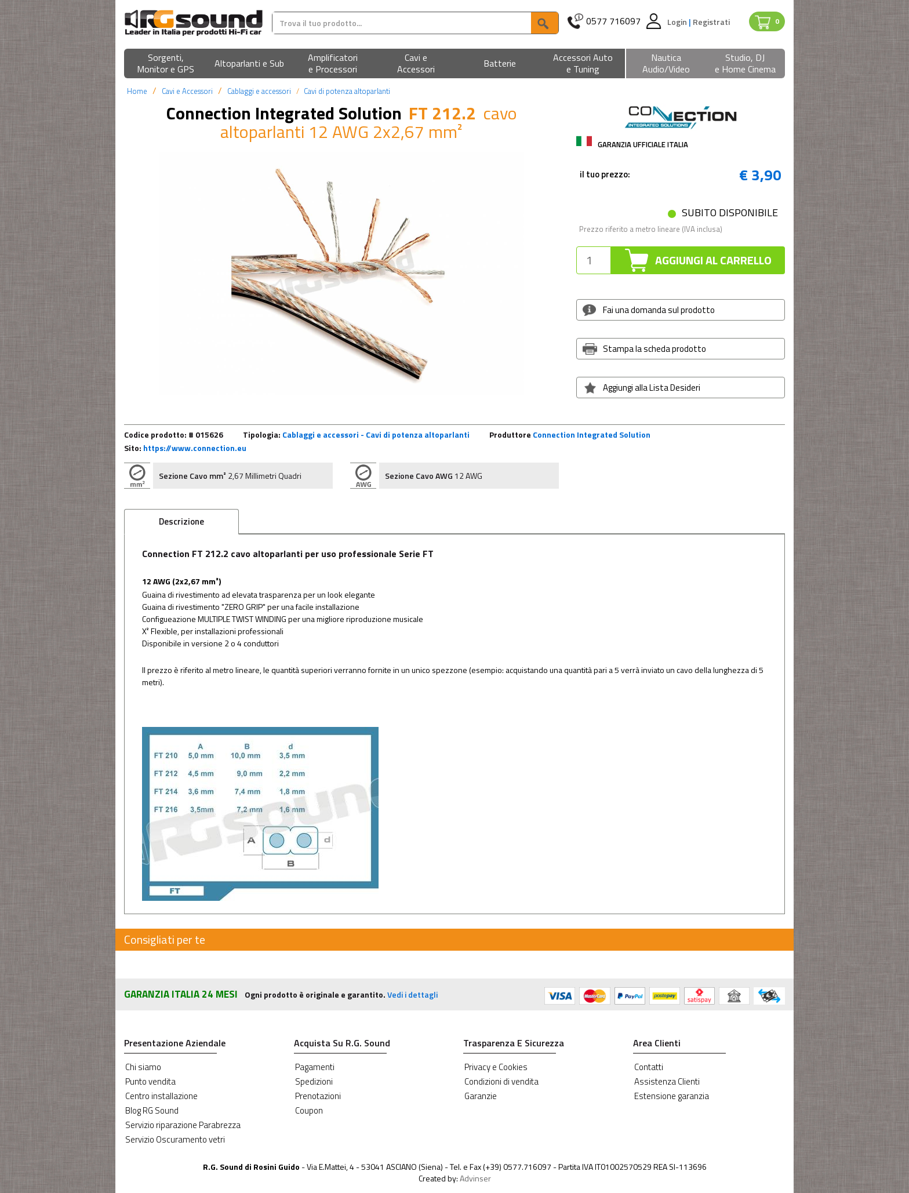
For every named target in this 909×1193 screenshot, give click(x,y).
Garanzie (480, 1096)
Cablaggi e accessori (259, 91)
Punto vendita (150, 1081)
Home (137, 91)
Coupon (309, 1110)
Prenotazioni (318, 1096)
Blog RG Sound (152, 1110)
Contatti (648, 1067)
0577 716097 (613, 21)
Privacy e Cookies (496, 1067)
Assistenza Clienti (667, 1081)
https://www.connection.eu (194, 448)
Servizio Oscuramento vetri (175, 1139)
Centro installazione (161, 1096)
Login (678, 22)
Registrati (711, 22)
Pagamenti (314, 1067)
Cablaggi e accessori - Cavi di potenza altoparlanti (376, 434)
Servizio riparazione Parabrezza (183, 1125)
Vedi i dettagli (412, 994)
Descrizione (181, 521)
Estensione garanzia (671, 1096)
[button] (165, 64)
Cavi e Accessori (187, 91)
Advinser (475, 1178)
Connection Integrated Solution (591, 434)
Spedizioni (314, 1081)
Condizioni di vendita (501, 1081)
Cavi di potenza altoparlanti (347, 91)
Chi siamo (143, 1067)
